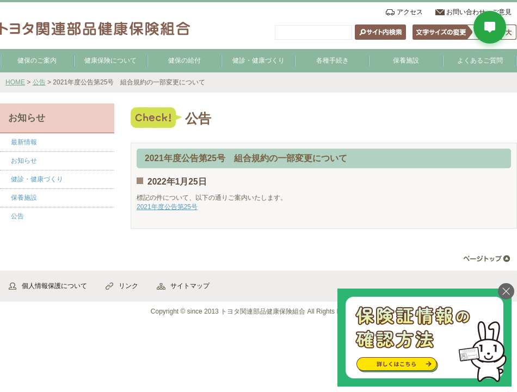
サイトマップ (190, 286)
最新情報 (24, 142)
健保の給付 (184, 60)
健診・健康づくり (258, 60)
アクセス (410, 12)
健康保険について (110, 60)
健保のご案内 (37, 60)
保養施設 (406, 60)
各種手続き (332, 60)
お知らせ (24, 160)
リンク (128, 286)
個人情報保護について (54, 286)
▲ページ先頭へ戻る (487, 258)
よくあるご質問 (480, 60)
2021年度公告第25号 (167, 207)
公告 (39, 82)
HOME (15, 82)
